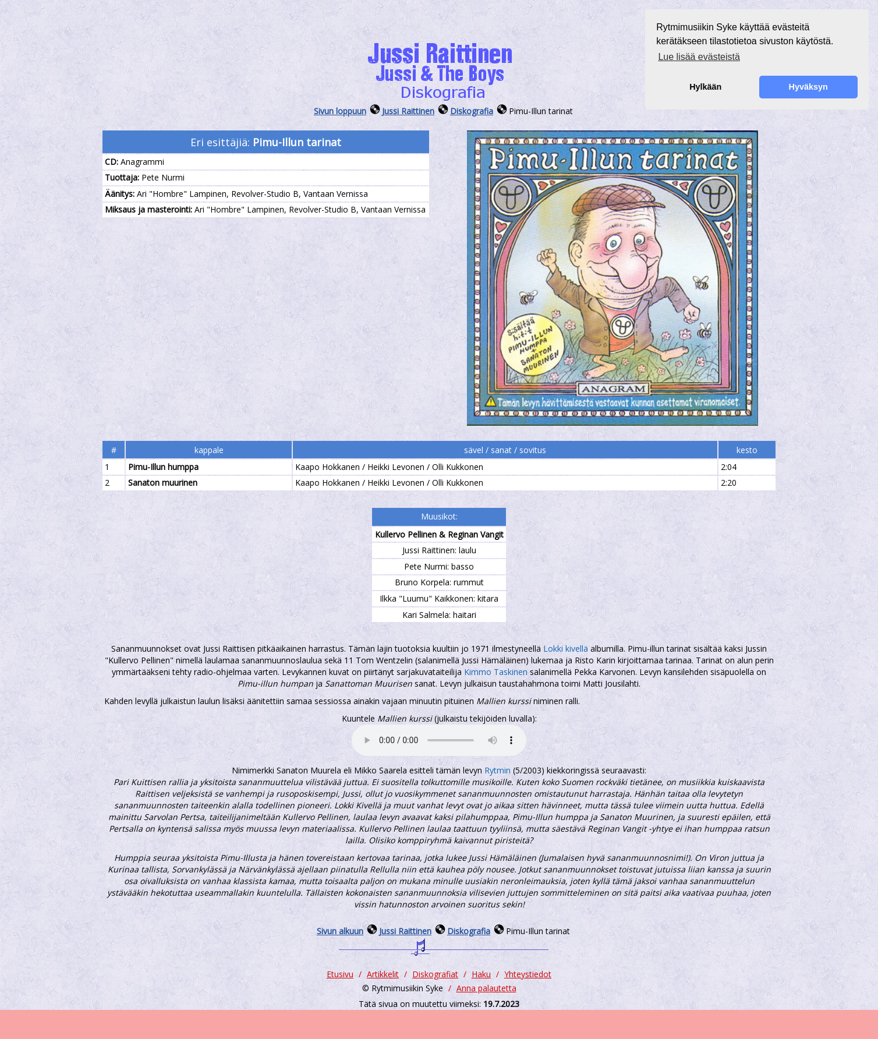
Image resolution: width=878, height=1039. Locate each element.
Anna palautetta (486, 988)
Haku (481, 974)
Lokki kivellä (565, 648)
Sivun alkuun (340, 930)
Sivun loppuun (340, 110)
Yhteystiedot (527, 974)
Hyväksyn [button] (808, 86)
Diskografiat (435, 974)
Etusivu (340, 974)
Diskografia (471, 110)
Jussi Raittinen (408, 110)
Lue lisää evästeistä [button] (699, 57)
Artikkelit (383, 974)
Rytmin (497, 770)
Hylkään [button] (705, 86)
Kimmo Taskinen (495, 671)
